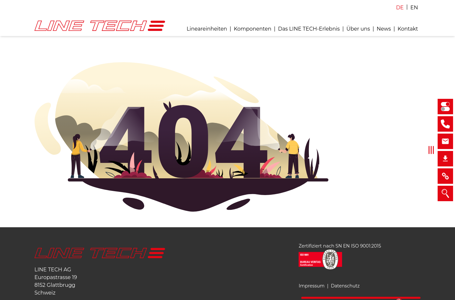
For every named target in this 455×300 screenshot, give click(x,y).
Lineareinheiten (207, 29)
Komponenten (252, 29)
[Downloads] (445, 158)
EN (414, 8)
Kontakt (407, 29)
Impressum (311, 286)
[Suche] (445, 193)
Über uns (358, 29)
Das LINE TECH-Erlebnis (309, 29)
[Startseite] (99, 253)
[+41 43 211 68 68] (445, 124)
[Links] (445, 176)
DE (400, 8)
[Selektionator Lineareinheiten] (445, 106)
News (383, 29)
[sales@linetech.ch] (445, 141)
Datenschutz (345, 286)
